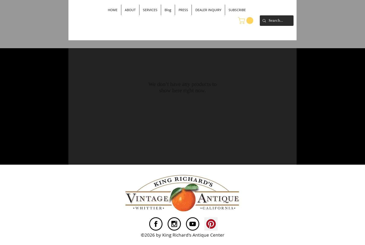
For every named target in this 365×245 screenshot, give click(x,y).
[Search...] (276, 20)
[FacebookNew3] (155, 224)
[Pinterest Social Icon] (211, 224)
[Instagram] (174, 224)
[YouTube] (192, 224)
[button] (246, 20)
